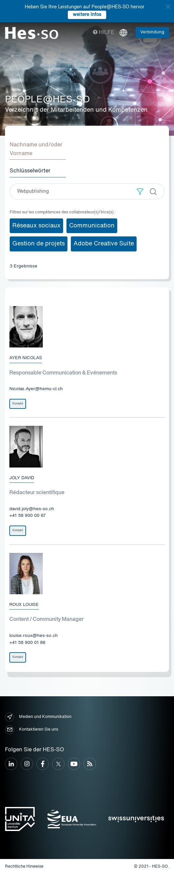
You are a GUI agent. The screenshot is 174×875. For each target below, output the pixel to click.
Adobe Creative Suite (103, 244)
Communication (92, 226)
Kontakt (17, 403)
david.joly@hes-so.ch (31, 509)
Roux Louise (24, 605)
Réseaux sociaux (36, 226)
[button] (140, 191)
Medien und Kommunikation (38, 717)
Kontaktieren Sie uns (31, 729)
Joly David (21, 478)
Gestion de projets (38, 244)
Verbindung (152, 32)
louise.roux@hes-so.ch (33, 636)
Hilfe (104, 32)
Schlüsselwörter (30, 171)
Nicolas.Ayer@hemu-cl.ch (36, 389)
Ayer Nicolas (25, 358)
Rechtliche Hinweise (24, 867)
